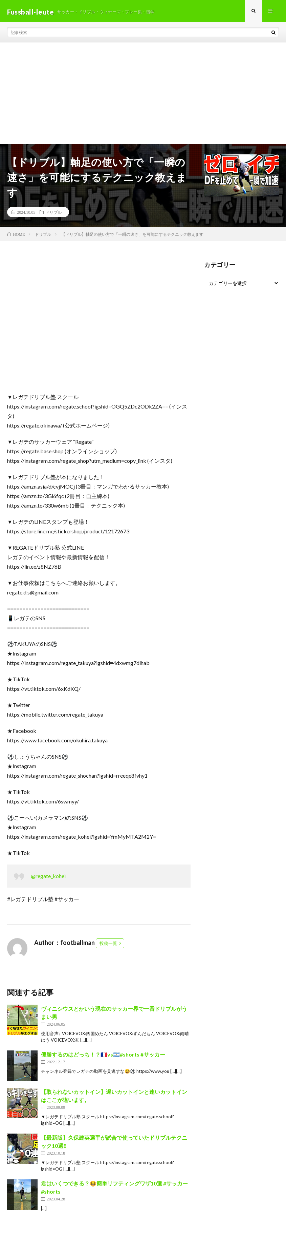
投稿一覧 (108, 945)
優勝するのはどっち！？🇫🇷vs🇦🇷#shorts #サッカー (103, 1056)
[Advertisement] (143, 95)
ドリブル (53, 214)
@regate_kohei (48, 878)
